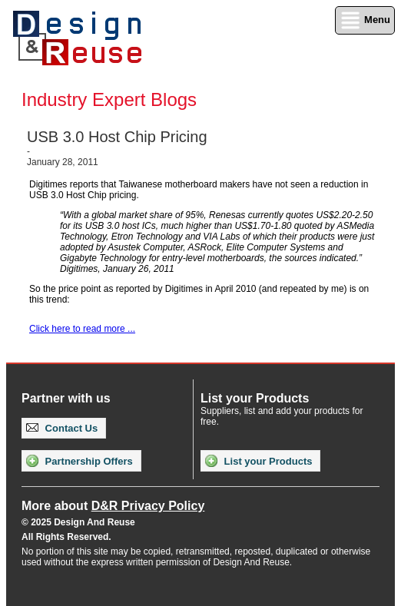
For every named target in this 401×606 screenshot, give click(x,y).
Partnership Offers (79, 461)
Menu (365, 20)
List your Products (258, 461)
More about (113, 505)
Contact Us (62, 428)
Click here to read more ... (82, 328)
